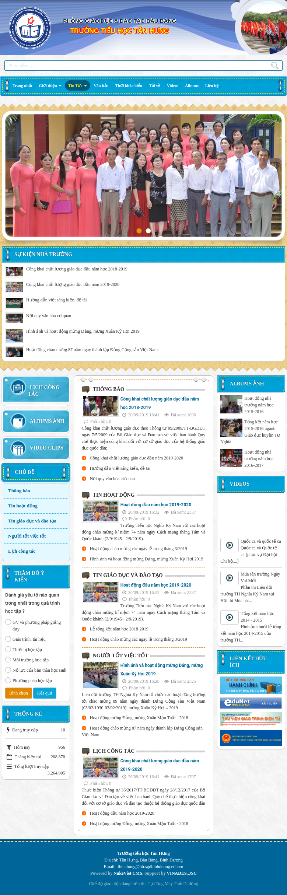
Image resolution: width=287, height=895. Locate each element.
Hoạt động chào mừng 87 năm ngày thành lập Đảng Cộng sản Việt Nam (92, 349)
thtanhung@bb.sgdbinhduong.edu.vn (150, 866)
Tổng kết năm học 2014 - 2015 (257, 617)
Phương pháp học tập (28, 680)
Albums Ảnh (47, 421)
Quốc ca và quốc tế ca (261, 541)
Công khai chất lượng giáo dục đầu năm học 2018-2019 (76, 269)
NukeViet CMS (127, 873)
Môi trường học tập (27, 659)
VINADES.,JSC (182, 873)
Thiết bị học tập (23, 649)
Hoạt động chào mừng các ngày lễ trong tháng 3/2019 (138, 548)
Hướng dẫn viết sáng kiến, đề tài (56, 300)
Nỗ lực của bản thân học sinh (35, 670)
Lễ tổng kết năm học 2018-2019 (119, 629)
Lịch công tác (21, 551)
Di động (190, 883)
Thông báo (19, 490)
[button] (50, 85)
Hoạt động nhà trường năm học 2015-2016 (258, 405)
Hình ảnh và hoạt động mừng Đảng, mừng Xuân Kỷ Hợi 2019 (83, 331)
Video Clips (46, 448)
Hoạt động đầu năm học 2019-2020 (155, 504)
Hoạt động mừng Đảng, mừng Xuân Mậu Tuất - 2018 (139, 717)
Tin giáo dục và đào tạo (32, 521)
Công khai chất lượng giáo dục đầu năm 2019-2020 (72, 284)
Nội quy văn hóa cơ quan (48, 315)
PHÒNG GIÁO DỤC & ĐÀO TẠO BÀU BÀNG (119, 21)
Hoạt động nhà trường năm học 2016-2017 (258, 459)
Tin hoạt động (23, 505)
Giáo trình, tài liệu (25, 639)
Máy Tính (173, 883)
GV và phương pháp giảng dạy (33, 625)
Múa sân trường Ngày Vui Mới (260, 577)
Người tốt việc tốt (27, 536)
